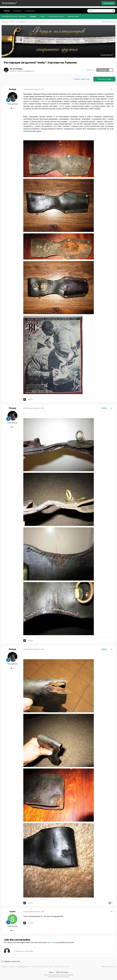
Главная (7, 12)
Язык (51, 972)
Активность (18, 11)
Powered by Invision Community (58, 977)
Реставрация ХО (28, 71)
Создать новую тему (82, 79)
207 (12, 930)
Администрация (73, 16)
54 (12, 108)
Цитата (30, 399)
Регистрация (108, 3)
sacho (12, 911)
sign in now (51, 942)
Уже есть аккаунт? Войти (89, 3)
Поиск (42, 16)
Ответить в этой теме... (24, 951)
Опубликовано (33, 89)
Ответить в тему (104, 79)
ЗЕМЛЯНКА (9, 3)
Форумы (33, 16)
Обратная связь (62, 972)
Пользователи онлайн (56, 16)
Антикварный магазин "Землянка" (14, 16)
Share (90, 70)
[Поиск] (99, 11)
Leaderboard (29, 11)
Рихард (19, 69)
